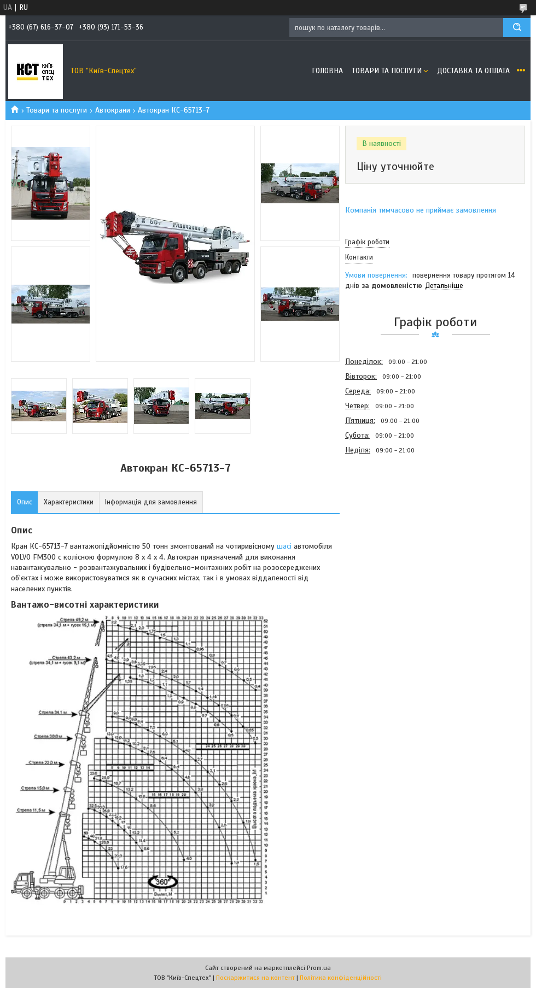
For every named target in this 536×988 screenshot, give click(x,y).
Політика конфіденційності (341, 977)
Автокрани (112, 110)
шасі (284, 546)
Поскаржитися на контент (255, 977)
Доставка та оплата (473, 70)
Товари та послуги (387, 70)
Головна (327, 70)
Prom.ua (319, 968)
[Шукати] (517, 27)
